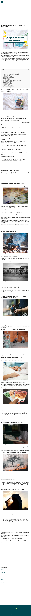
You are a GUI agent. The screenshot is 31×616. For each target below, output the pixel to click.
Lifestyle (2, 576)
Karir (2, 575)
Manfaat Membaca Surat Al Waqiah (7, 82)
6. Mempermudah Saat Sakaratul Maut (7, 83)
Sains (2, 579)
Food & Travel (3, 572)
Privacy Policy (15, 612)
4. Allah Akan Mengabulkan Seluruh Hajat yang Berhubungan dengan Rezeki (12, 80)
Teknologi (2, 582)
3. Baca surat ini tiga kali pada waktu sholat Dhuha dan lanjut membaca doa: (12, 73)
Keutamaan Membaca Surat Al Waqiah (7, 76)
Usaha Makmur (7, 2)
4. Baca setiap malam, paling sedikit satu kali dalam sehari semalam (11, 74)
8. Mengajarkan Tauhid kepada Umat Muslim (8, 85)
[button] (27, 2)
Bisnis (2, 569)
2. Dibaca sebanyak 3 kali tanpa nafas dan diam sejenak (10, 72)
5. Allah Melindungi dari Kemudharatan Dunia (8, 81)
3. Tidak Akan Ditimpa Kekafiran (6, 79)
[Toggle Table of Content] (28, 69)
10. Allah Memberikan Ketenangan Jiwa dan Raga (9, 87)
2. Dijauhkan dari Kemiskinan (6, 78)
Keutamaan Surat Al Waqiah (6, 75)
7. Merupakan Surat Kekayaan (6, 84)
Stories (2, 580)
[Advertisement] (15, 12)
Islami (2, 542)
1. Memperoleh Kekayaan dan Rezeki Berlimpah (8, 77)
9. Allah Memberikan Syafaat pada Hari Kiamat (8, 86)
